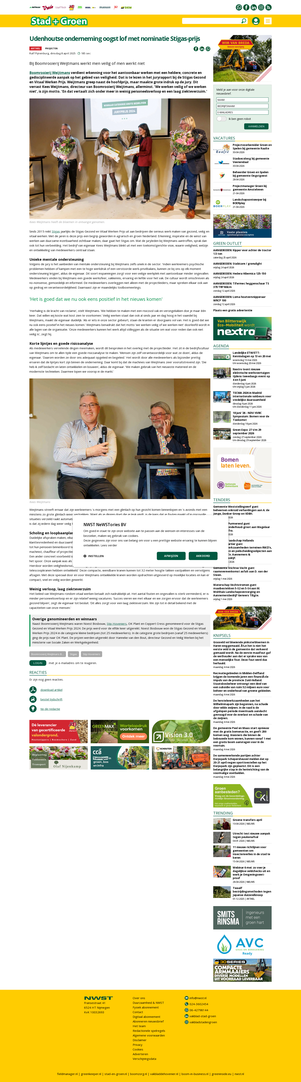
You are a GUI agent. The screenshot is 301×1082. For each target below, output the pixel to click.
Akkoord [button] (203, 556)
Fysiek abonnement (146, 1007)
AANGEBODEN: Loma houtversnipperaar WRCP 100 (239, 298)
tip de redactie (50, 709)
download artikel (51, 690)
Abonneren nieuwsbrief (148, 1021)
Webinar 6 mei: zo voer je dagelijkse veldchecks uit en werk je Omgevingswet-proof (251, 873)
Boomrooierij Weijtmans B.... (47, 654)
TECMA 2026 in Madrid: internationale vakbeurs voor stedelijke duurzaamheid (252, 396)
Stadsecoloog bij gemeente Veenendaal (251, 160)
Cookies (138, 1049)
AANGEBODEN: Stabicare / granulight (237, 263)
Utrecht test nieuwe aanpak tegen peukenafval (251, 835)
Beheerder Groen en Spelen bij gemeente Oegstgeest (251, 173)
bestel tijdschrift (51, 699)
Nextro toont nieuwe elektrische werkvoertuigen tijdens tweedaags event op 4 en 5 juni (251, 374)
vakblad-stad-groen (203, 1016)
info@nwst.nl (198, 998)
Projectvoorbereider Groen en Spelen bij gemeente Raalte (252, 146)
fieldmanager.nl (67, 1074)
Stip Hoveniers (117, 624)
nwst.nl (239, 1074)
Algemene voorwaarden (149, 1035)
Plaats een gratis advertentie (232, 310)
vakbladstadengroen (203, 1022)
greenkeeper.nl (91, 1074)
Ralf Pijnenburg (39, 53)
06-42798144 (199, 1010)
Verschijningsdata (144, 1059)
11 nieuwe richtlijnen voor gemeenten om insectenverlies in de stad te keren (251, 852)
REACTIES (38, 672)
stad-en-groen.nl (115, 1074)
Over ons (139, 998)
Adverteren (140, 1054)
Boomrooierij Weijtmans (49, 72)
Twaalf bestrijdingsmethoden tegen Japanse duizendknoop (252, 891)
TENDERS (221, 499)
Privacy (137, 1045)
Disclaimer (140, 1040)
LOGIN (37, 663)
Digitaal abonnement (146, 1017)
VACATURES (224, 138)
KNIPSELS (222, 635)
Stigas (56, 231)
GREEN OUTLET (227, 243)
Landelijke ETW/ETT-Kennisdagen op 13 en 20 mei (252, 354)
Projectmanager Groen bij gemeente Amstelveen (250, 187)
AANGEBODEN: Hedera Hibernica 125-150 (239, 273)
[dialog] (150, 541)
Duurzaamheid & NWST (148, 1003)
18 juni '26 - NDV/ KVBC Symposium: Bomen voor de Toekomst (251, 416)
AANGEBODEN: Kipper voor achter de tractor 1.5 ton (242, 251)
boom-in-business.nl (195, 1074)
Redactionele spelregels (149, 1031)
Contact (138, 1012)
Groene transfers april (247, 820)
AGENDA (221, 345)
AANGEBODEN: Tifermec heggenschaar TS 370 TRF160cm (241, 285)
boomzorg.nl (138, 1074)
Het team (139, 1026)
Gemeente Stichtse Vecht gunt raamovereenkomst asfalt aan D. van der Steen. (240, 571)
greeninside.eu (221, 1074)
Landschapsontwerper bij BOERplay (249, 201)
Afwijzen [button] (171, 556)
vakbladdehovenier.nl (164, 1074)
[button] (93, 556)
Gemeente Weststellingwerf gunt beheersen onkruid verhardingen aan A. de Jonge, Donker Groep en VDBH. (241, 510)
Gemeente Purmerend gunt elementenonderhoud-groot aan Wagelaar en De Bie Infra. (241, 527)
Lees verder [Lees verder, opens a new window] (109, 545)
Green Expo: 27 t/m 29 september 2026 (247, 431)
